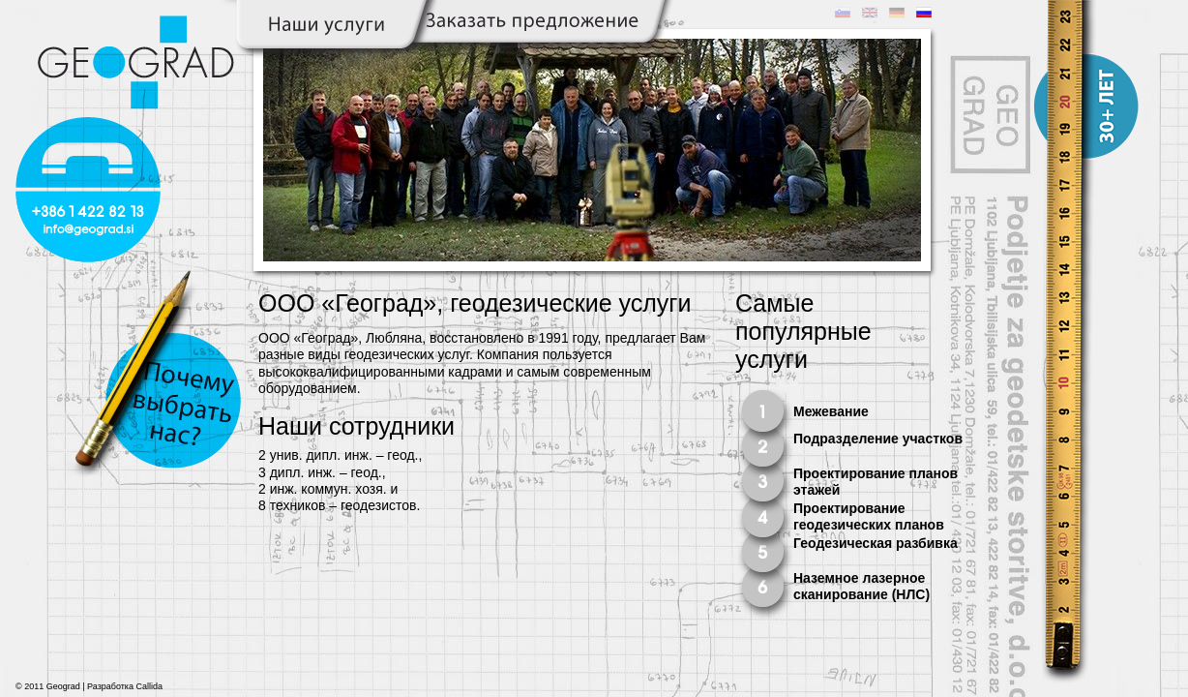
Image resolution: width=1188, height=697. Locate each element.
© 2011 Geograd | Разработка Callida (89, 686)
